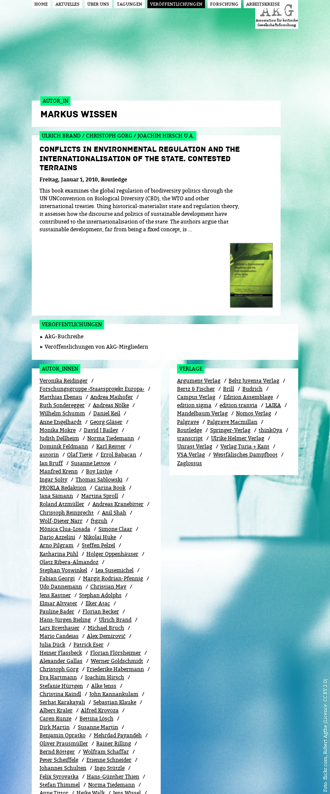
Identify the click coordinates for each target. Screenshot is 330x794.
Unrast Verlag (194, 370)
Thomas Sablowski (99, 404)
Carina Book (110, 412)
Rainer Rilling (113, 667)
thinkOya (270, 354)
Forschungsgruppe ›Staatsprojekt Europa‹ (92, 313)
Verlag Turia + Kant (244, 370)
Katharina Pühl (59, 477)
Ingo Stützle (110, 692)
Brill (228, 313)
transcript (190, 362)
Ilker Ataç (98, 527)
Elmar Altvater (58, 527)
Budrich (252, 313)
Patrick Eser (88, 569)
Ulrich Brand (115, 544)
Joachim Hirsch (104, 601)
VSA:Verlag (191, 379)
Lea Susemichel (114, 494)
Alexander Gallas (61, 585)
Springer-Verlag (230, 354)
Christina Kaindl (60, 618)
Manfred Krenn (59, 395)
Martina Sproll (99, 420)
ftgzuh (99, 445)
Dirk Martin (55, 651)
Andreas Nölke (111, 329)
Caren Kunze (55, 643)
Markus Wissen (59, 725)
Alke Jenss (103, 609)
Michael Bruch (106, 552)
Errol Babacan (118, 379)
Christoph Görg (59, 593)
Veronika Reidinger (64, 305)
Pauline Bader (57, 536)
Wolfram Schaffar (106, 676)
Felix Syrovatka (59, 701)
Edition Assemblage (248, 321)
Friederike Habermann (115, 593)
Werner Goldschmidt (117, 585)
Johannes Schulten (63, 692)
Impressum (276, 773)
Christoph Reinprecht (67, 437)
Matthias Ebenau (61, 321)
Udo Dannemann (61, 511)
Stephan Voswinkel (63, 494)
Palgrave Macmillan (232, 345)
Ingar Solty (53, 404)
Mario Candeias (59, 560)
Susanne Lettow (90, 387)
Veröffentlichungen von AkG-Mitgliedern (96, 271)
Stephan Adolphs (100, 519)
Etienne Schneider (108, 684)
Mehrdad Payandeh (118, 659)
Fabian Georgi (57, 502)
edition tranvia (238, 329)
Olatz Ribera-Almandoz (69, 486)
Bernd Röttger (57, 676)
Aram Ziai (52, 741)
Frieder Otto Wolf (61, 733)
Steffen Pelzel (98, 469)
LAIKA (273, 329)
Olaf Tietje (79, 379)
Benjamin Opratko (63, 659)
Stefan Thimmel (60, 709)
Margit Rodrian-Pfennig (113, 502)
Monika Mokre (58, 354)
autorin (49, 379)
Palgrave (188, 345)
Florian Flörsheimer (115, 577)
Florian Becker (100, 536)
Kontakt (245, 773)
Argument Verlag (198, 305)
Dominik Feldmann (64, 370)
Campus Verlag (196, 321)
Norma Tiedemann (110, 362)
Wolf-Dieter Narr (61, 445)
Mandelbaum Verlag (202, 337)
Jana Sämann (56, 420)
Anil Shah (114, 437)
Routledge (189, 354)
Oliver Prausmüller (64, 667)
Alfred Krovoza (100, 634)
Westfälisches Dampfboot (245, 379)
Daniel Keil (106, 337)
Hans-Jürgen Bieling (65, 544)
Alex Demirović (106, 560)
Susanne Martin (98, 651)
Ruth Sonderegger (62, 329)
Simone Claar (115, 453)
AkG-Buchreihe (64, 260)
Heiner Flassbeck (61, 577)
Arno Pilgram (56, 469)
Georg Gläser (106, 345)
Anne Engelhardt (61, 345)
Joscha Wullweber (114, 733)
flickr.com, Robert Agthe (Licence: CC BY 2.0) (325, 729)
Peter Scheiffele (59, 684)
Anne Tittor (54, 717)
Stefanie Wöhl (104, 725)
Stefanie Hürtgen (61, 609)
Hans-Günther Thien (113, 701)
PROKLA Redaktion (63, 412)
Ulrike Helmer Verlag (237, 362)
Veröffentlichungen (72, 248)
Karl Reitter (110, 370)
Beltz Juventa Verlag (254, 305)
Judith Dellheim (59, 362)
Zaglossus (189, 387)
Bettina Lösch (96, 643)
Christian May (108, 511)
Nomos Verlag (253, 337)
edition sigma (194, 329)
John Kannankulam (113, 618)
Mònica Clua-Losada (65, 453)
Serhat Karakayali (62, 626)
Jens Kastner (55, 519)
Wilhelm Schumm (62, 337)
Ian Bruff (51, 387)
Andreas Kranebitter (118, 428)
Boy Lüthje (99, 395)
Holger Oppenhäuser (112, 477)
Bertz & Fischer (196, 313)
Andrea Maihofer (111, 321)
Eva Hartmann (58, 601)
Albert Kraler (56, 634)
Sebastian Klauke (114, 626)
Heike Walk (90, 717)
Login (221, 773)
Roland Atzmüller (62, 428)
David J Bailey (101, 354)
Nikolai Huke (99, 461)
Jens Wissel (127, 717)
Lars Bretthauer (59, 552)
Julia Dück (52, 569)
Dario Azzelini (57, 461)
